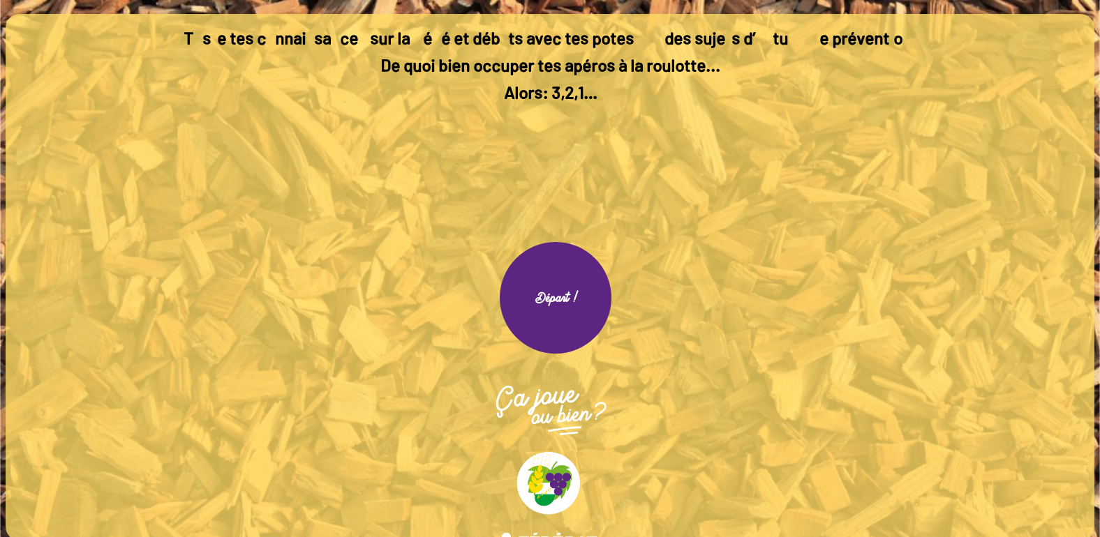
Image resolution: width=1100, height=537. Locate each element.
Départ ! (556, 297)
